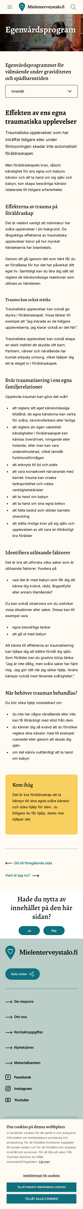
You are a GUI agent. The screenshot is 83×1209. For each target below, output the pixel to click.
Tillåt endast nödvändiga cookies (41, 1187)
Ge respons (19, 1001)
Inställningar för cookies (41, 1175)
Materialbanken (23, 1062)
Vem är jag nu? (22, 875)
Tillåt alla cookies (41, 1198)
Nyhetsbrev (19, 1047)
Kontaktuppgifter (24, 1032)
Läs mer (44, 1161)
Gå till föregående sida (28, 863)
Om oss (16, 1016)
